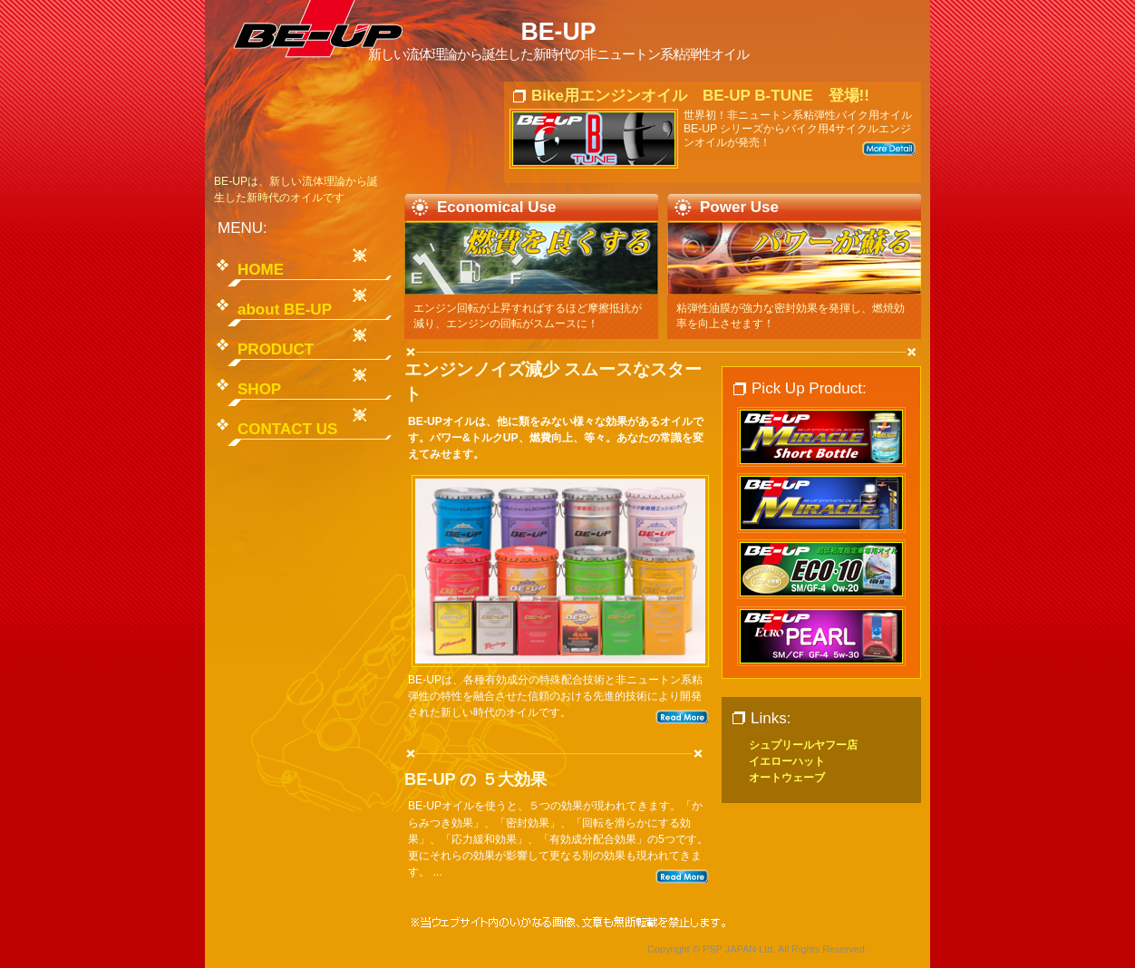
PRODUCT (276, 349)
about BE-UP (285, 309)
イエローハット (787, 761)
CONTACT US (287, 429)
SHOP (259, 389)
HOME (261, 269)
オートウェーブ (787, 777)
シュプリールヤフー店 (803, 745)
